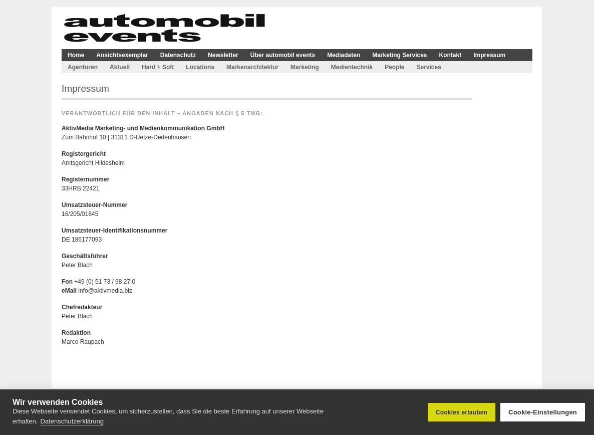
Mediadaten (343, 55)
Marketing (304, 67)
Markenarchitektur (252, 67)
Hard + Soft (158, 67)
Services (428, 67)
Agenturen (83, 67)
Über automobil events (282, 55)
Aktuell (120, 67)
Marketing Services (399, 55)
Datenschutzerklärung (72, 421)
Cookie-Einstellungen (542, 412)
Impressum (489, 55)
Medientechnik (352, 67)
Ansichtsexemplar (122, 55)
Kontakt (450, 55)
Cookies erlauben (461, 412)
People (394, 67)
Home (76, 55)
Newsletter (223, 55)
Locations (200, 67)
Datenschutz (178, 55)
